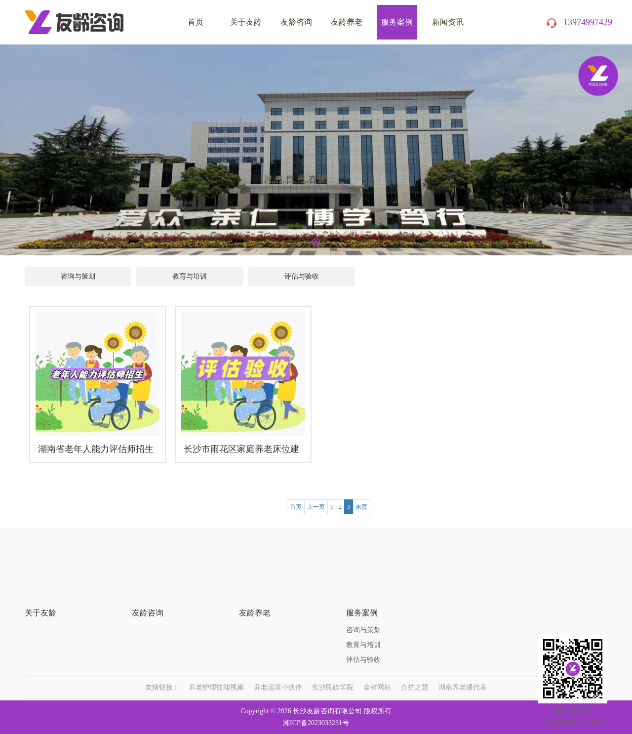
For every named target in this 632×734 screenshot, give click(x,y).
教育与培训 (189, 276)
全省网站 (377, 678)
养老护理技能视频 (216, 678)
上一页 (316, 506)
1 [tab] (316, 242)
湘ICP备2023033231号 (316, 723)
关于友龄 (246, 22)
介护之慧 (415, 678)
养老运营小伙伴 (278, 678)
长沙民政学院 (333, 678)
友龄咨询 (296, 22)
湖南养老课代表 (462, 678)
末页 (361, 506)
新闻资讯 (448, 22)
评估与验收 (301, 276)
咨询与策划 (78, 276)
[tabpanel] (316, 149)
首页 (296, 506)
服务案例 (397, 22)
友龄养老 (346, 22)
